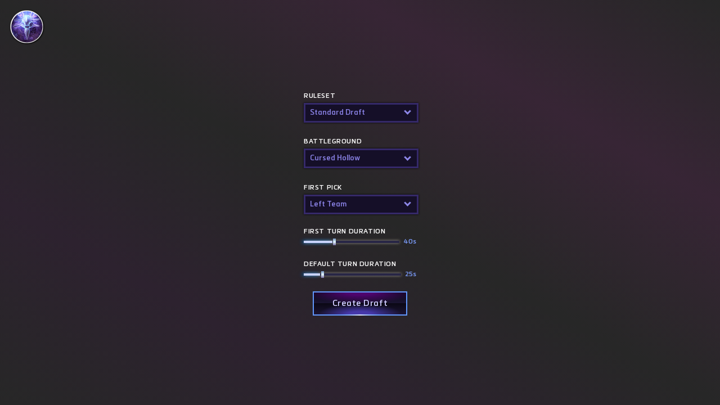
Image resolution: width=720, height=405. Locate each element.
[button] (360, 113)
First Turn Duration (360, 237)
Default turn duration (360, 270)
